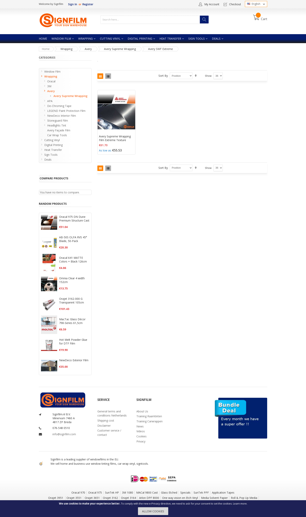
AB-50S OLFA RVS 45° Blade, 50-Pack (73, 239)
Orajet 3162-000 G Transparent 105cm (71, 300)
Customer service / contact (109, 433)
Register (87, 4)
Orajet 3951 (56, 498)
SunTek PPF (201, 492)
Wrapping (66, 49)
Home (46, 49)
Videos (140, 431)
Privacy (140, 441)
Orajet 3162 (110, 498)
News (140, 426)
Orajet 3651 (92, 498)
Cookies (141, 436)
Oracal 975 (95, 492)
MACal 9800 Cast (147, 492)
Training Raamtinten (149, 416)
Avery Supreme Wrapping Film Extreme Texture (115, 138)
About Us (142, 411)
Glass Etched (169, 492)
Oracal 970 (78, 492)
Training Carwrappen (149, 421)
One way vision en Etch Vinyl (180, 498)
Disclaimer (104, 425)
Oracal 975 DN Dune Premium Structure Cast (74, 218)
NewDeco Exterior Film (73, 360)
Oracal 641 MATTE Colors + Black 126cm (73, 259)
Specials (185, 492)
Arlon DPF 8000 (149, 498)
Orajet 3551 (74, 498)
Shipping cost (105, 420)
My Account (211, 4)
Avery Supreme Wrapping (120, 49)
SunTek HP (112, 492)
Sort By (163, 75)
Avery (88, 49)
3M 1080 (127, 492)
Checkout (235, 4)
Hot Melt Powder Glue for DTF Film (73, 341)
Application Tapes (223, 492)
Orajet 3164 (128, 498)
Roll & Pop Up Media (244, 498)
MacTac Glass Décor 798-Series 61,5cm (72, 321)
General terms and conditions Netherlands (112, 413)
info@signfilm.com (64, 434)
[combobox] (154, 19)
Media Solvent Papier (214, 498)
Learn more (240, 503)
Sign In (72, 4)
